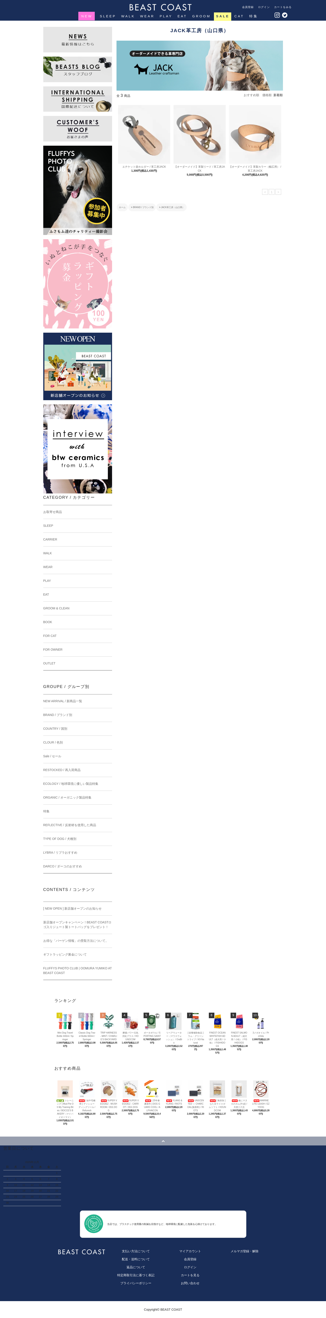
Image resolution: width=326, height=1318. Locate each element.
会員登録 (248, 7)
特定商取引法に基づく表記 (135, 1275)
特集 (253, 16)
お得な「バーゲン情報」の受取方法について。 (76, 940)
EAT (182, 16)
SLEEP (107, 16)
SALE (222, 16)
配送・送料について (136, 1259)
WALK (127, 16)
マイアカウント (190, 1251)
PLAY (165, 16)
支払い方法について (136, 1251)
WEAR (146, 16)
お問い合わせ (190, 1283)
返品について (135, 1267)
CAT (239, 16)
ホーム (122, 207)
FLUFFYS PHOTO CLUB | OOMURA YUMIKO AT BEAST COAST (77, 970)
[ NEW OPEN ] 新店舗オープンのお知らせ (72, 908)
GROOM (201, 16)
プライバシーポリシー (135, 1283)
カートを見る (190, 1275)
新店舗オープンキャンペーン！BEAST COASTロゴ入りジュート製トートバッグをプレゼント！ (77, 924)
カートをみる (283, 7)
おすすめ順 (251, 95)
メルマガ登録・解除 (245, 1251)
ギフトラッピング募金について (65, 954)
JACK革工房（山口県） (173, 207)
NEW (87, 16)
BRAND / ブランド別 (143, 207)
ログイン (264, 7)
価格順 (267, 95)
